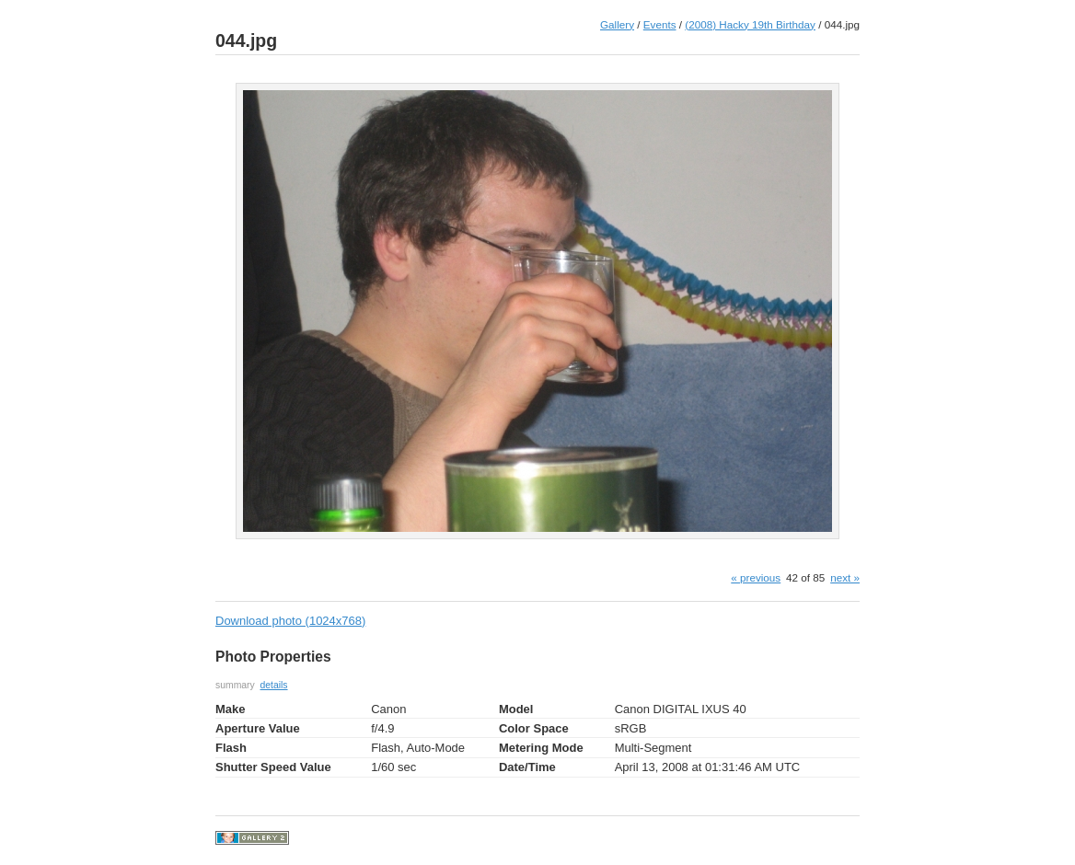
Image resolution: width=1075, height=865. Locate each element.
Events (659, 24)
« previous (755, 577)
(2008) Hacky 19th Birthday (750, 24)
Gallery (617, 24)
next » (845, 577)
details (274, 685)
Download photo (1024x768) (290, 621)
